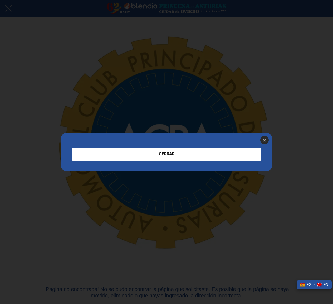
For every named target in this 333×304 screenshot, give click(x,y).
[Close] (264, 140)
